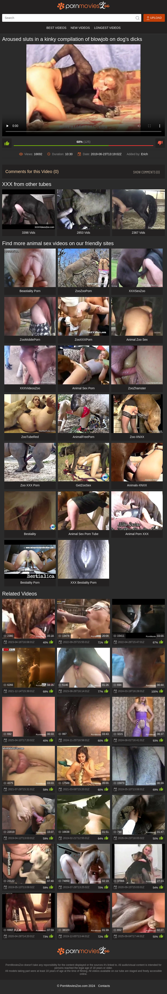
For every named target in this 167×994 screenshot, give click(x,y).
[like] (7, 143)
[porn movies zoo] (83, 5)
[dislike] (160, 143)
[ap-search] (71, 18)
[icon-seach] (137, 18)
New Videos (80, 27)
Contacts (104, 986)
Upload (154, 18)
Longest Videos (107, 27)
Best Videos (56, 27)
